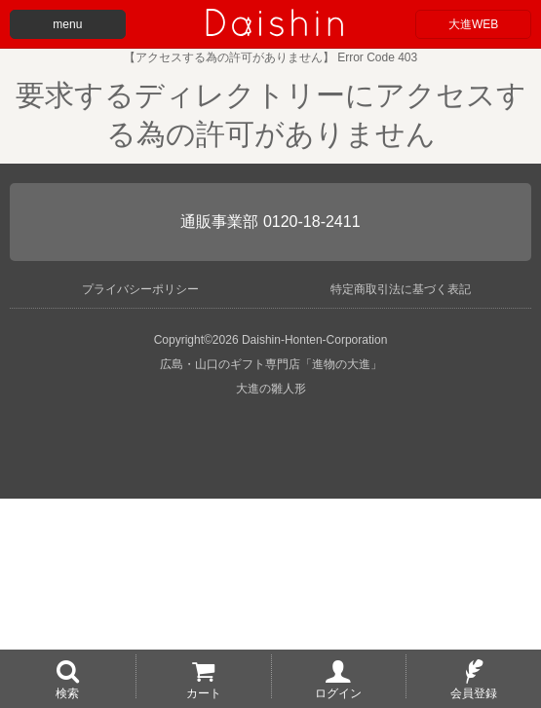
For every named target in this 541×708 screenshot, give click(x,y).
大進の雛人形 (271, 388)
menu (67, 24)
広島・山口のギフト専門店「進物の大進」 (271, 364)
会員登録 (473, 692)
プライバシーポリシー (140, 289)
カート (203, 692)
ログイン (338, 692)
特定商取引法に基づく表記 (400, 289)
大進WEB (473, 24)
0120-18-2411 (312, 221)
